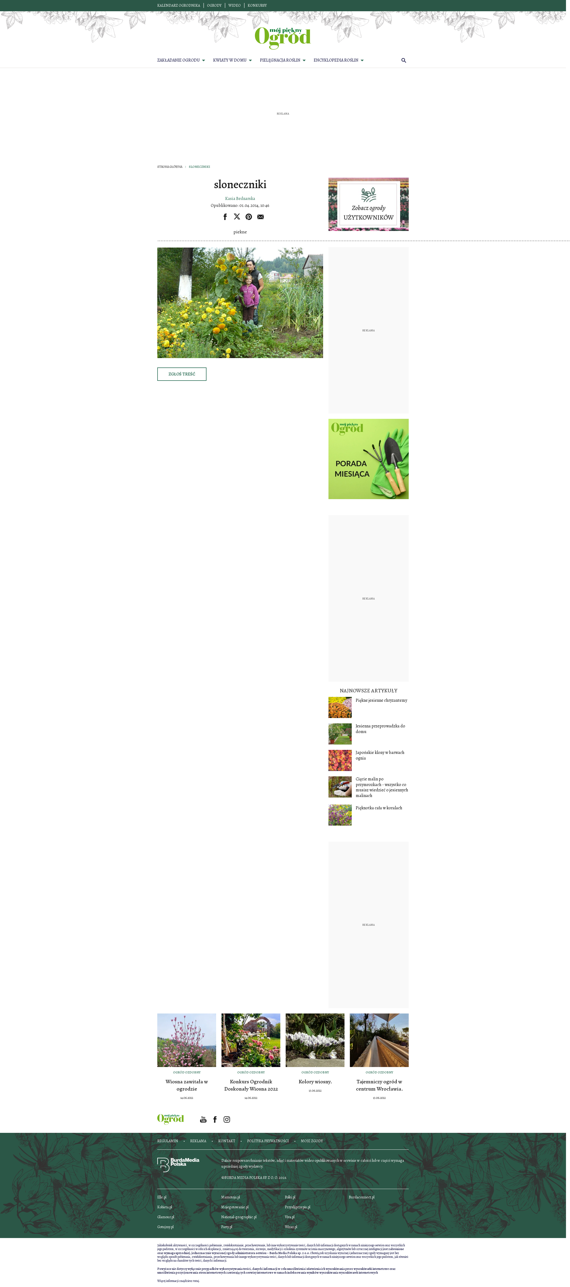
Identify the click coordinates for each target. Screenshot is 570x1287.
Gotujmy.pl (165, 1226)
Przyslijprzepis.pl (297, 1207)
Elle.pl (161, 1197)
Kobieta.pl (164, 1207)
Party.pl (226, 1226)
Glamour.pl (165, 1217)
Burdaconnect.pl (361, 1197)
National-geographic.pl (239, 1217)
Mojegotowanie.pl (234, 1207)
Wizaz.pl (291, 1226)
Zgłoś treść (182, 374)
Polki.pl (290, 1197)
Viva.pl (289, 1217)
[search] (404, 60)
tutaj (196, 1281)
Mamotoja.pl (230, 1197)
